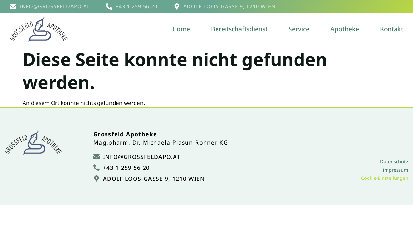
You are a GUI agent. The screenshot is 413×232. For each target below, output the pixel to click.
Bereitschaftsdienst (239, 28)
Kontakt (391, 28)
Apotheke (344, 28)
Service (298, 28)
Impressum (395, 170)
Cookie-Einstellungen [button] (384, 178)
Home (181, 28)
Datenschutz (394, 162)
